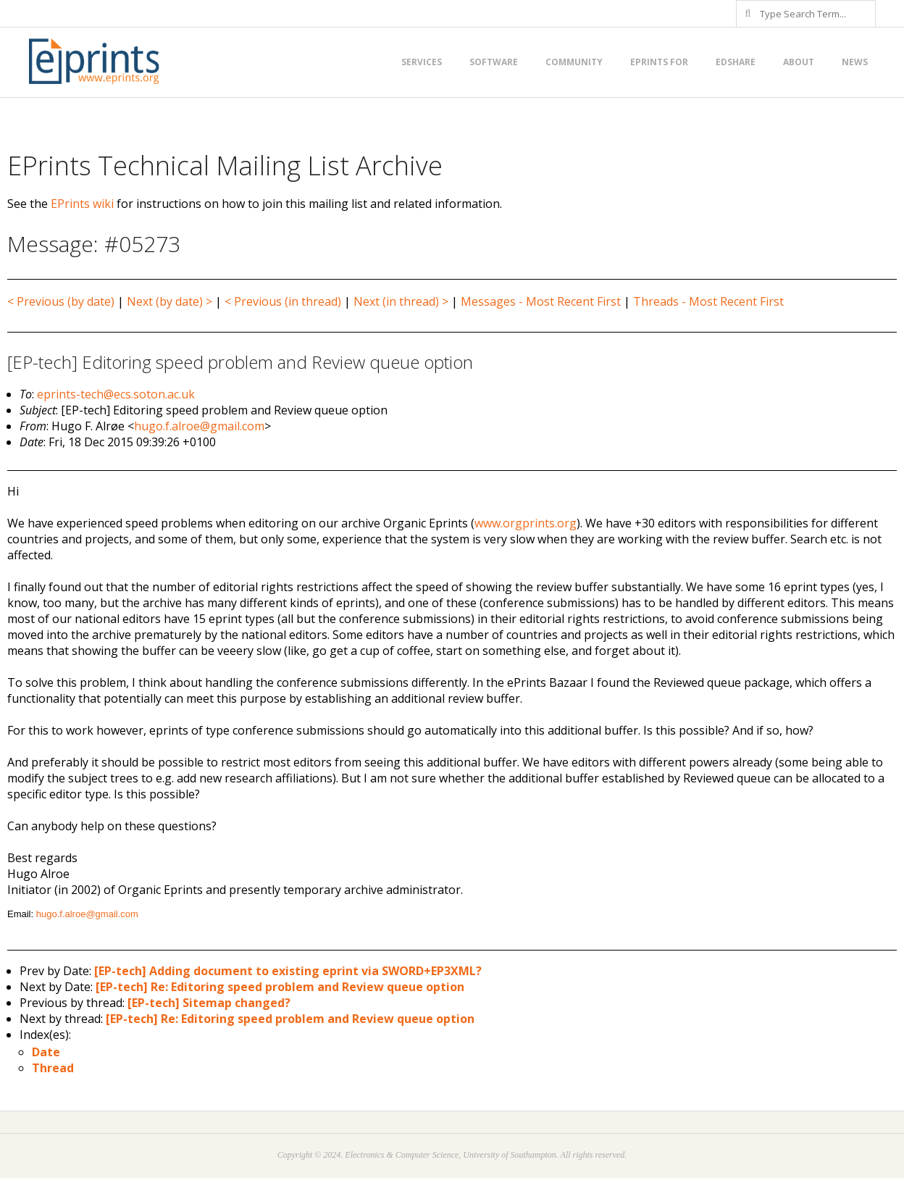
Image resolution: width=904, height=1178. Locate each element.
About (798, 62)
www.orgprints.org (525, 523)
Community (574, 62)
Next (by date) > (169, 301)
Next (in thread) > (400, 301)
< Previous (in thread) (283, 301)
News (855, 62)
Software (493, 62)
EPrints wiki (82, 204)
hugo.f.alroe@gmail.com (199, 426)
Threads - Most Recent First (708, 301)
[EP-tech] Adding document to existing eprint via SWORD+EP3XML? (288, 971)
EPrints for (659, 62)
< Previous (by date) (60, 301)
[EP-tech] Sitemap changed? (208, 1003)
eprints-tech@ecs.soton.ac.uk (116, 394)
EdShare (736, 62)
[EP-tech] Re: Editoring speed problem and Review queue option (280, 987)
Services (421, 62)
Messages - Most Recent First (541, 301)
